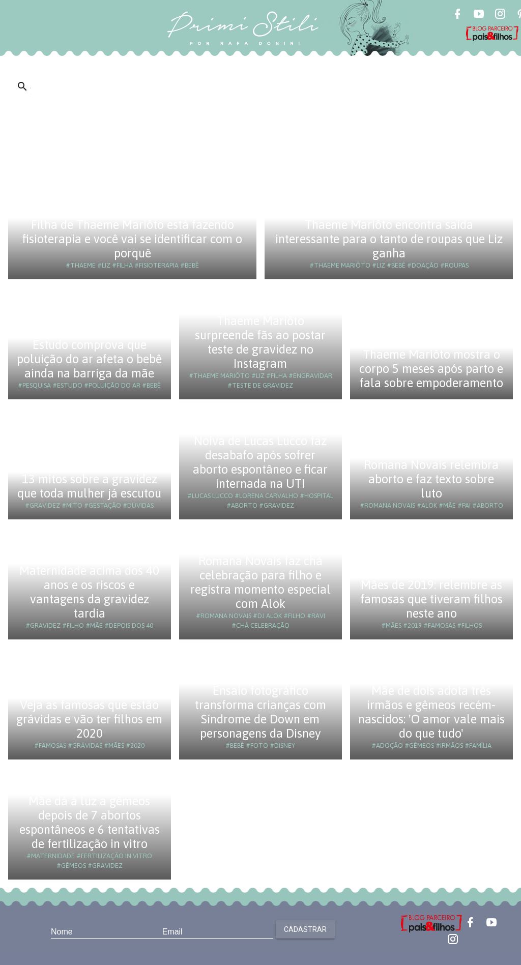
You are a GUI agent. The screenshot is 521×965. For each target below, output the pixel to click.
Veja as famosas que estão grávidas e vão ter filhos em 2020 (89, 719)
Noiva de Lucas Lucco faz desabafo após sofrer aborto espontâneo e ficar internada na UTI (260, 462)
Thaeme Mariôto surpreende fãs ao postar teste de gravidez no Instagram (260, 342)
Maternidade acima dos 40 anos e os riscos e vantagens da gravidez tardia (89, 592)
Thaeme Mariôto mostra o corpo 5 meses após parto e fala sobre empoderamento (431, 368)
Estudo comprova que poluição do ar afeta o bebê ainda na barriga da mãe (89, 359)
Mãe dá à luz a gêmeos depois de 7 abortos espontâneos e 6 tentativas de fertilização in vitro (89, 822)
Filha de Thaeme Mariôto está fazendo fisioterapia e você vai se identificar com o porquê (132, 239)
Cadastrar (305, 929)
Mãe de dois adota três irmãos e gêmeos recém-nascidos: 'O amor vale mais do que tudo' (431, 712)
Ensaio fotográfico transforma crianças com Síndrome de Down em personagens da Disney (260, 712)
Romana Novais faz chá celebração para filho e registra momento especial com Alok (260, 582)
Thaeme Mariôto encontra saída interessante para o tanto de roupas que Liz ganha (389, 239)
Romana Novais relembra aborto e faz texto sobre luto (431, 479)
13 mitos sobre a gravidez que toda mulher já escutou (89, 486)
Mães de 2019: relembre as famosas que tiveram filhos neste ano (431, 599)
